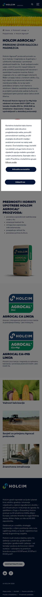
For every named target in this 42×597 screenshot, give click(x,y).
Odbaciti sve (20, 182)
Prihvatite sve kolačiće (21, 170)
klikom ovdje (11, 162)
